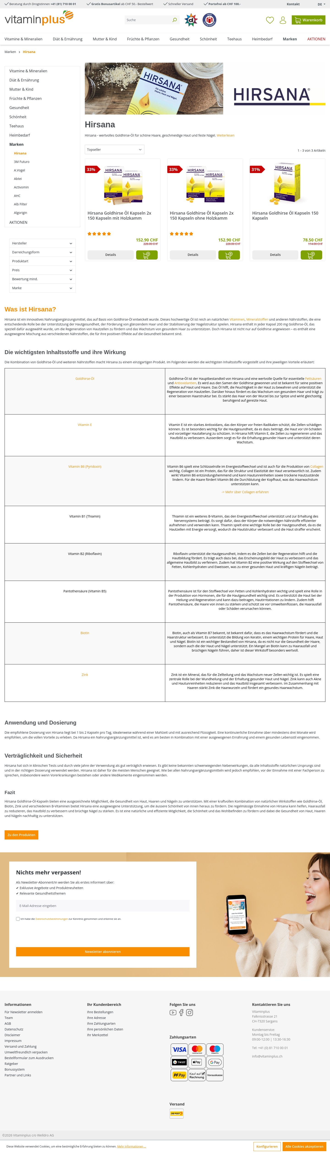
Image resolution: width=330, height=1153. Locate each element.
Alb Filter (20, 204)
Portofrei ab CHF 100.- (225, 4)
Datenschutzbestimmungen (52, 919)
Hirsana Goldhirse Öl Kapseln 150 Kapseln (285, 215)
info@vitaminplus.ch (267, 1056)
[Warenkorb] (308, 20)
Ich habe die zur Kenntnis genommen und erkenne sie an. (71, 919)
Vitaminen (237, 319)
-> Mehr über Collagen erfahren (245, 492)
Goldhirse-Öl (84, 378)
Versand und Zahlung (20, 1046)
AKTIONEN (18, 222)
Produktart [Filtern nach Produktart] (42, 261)
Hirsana (20, 153)
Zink (85, 674)
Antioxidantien (185, 383)
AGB (8, 1023)
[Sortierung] (114, 149)
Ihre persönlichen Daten (105, 1029)
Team (9, 1018)
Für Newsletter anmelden (23, 1012)
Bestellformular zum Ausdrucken (29, 1058)
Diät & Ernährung (24, 80)
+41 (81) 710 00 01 (63, 4)
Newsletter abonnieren (103, 951)
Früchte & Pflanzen (25, 98)
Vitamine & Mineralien (28, 70)
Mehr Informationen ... (131, 1146)
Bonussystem (15, 1069)
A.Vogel (19, 170)
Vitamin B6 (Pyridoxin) (85, 466)
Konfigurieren (267, 1146)
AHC (17, 195)
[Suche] (147, 19)
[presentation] (51, 934)
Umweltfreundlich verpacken (26, 1052)
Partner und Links (18, 1075)
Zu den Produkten (21, 835)
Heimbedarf (19, 135)
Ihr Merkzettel (97, 1035)
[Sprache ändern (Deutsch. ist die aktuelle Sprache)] (318, 4)
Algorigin (20, 212)
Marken (16, 144)
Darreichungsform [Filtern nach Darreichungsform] (42, 252)
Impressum (13, 1040)
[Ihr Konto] (283, 20)
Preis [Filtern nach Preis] (42, 270)
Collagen (316, 466)
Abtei (18, 178)
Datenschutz (14, 1029)
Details (110, 254)
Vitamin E (85, 425)
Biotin (84, 633)
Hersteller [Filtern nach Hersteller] (42, 243)
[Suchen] (174, 19)
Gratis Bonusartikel (105, 4)
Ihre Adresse (96, 1018)
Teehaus (16, 126)
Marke (42, 288)
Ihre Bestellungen (100, 1012)
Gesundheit (19, 107)
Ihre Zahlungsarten (101, 1023)
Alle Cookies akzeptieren (304, 1146)
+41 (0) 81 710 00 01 (273, 1048)
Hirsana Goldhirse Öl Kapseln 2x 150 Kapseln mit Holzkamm (119, 215)
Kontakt (293, 4)
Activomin (21, 187)
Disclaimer (12, 1035)
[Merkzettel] (270, 20)
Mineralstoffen (257, 319)
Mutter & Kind (21, 89)
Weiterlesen (225, 135)
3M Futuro (22, 162)
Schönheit (17, 116)
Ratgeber (11, 1063)
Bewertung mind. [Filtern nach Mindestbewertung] (42, 279)
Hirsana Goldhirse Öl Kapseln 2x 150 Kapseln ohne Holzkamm (202, 215)
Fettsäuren (313, 378)
